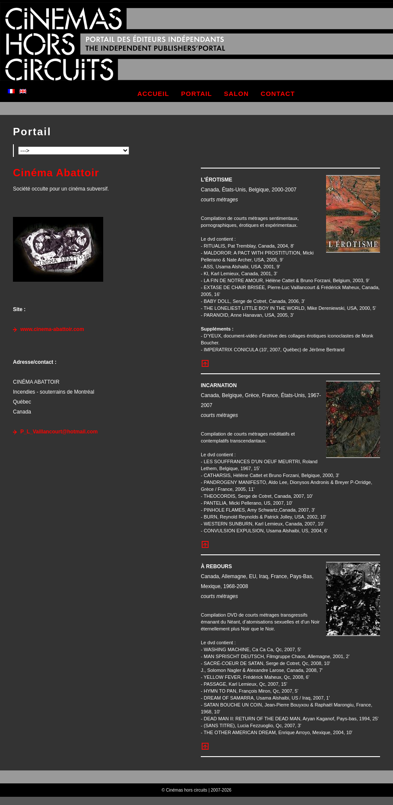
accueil (153, 93)
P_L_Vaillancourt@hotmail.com (59, 432)
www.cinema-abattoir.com (52, 329)
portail (196, 93)
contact (278, 93)
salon (236, 93)
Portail (32, 131)
